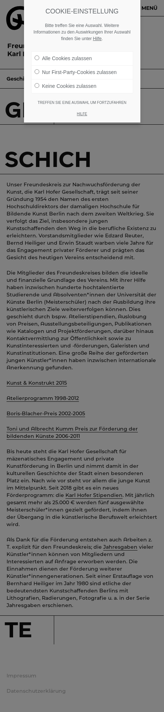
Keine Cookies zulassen (65, 86)
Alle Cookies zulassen (63, 58)
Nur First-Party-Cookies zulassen (76, 72)
